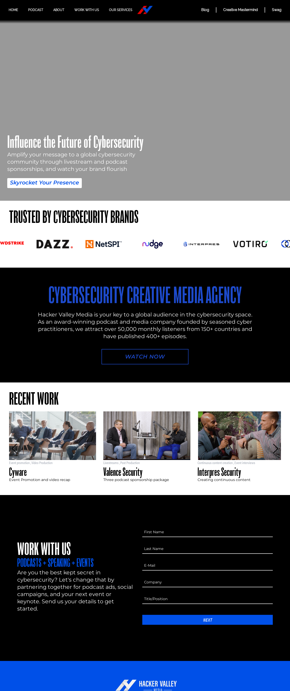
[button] (14, 449)
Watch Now (145, 356)
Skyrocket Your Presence (44, 182)
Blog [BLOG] (205, 10)
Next (207, 619)
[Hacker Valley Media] (145, 10)
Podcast (35, 10)
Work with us (86, 10)
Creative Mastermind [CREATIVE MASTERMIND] (240, 10)
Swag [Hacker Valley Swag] (276, 10)
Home (13, 10)
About (58, 10)
